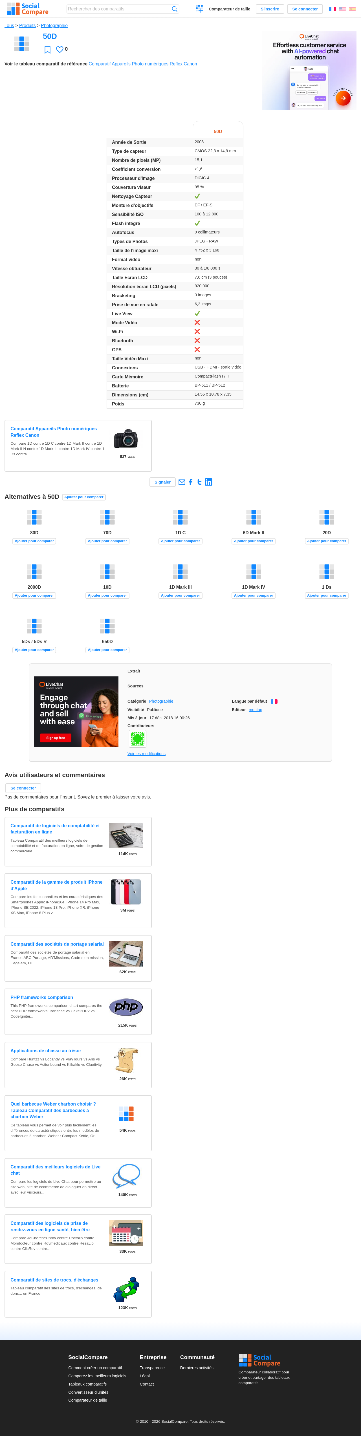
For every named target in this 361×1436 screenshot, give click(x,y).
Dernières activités (196, 1368)
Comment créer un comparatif (95, 1368)
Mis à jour (136, 718)
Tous (9, 25)
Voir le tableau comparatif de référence (46, 63)
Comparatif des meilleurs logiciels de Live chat (55, 1169)
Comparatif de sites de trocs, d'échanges (54, 1280)
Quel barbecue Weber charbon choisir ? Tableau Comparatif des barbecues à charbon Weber (53, 1110)
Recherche (174, 9)
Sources (135, 686)
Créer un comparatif (199, 9)
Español (352, 9)
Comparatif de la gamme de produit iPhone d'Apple (56, 885)
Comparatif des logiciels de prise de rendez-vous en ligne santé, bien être (50, 1226)
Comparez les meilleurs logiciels (97, 1376)
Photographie (54, 25)
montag (255, 709)
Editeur (239, 709)
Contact (147, 1384)
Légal (145, 1376)
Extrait (133, 671)
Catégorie (136, 701)
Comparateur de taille (229, 9)
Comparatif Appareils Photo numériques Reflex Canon (143, 63)
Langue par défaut (249, 701)
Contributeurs (140, 725)
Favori (47, 50)
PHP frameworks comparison (41, 997)
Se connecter (305, 9)
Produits (27, 25)
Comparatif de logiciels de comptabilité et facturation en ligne (55, 828)
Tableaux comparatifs (87, 1384)
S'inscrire (270, 9)
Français (332, 9)
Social (266, 1360)
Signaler (163, 482)
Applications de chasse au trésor (45, 1050)
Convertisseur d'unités (88, 1392)
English (342, 9)
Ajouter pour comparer (84, 497)
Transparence (152, 1368)
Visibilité (135, 709)
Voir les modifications (146, 753)
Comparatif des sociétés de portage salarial (57, 944)
